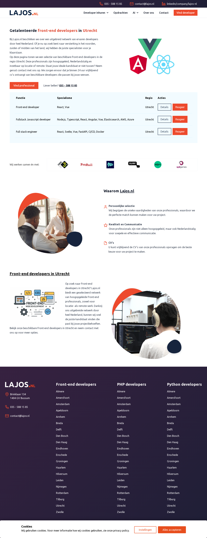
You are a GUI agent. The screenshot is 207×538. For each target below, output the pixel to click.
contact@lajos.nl (20, 415)
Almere (60, 391)
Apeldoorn (62, 410)
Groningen (62, 461)
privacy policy (121, 530)
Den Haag (61, 442)
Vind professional (24, 85)
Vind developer (186, 12)
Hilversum (61, 473)
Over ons (148, 12)
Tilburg (60, 499)
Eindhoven (62, 448)
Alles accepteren (172, 529)
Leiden (59, 480)
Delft (59, 429)
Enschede (61, 454)
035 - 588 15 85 (68, 85)
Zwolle (60, 512)
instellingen (145, 529)
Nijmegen (61, 486)
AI (135, 12)
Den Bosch (62, 435)
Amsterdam (63, 404)
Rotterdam (62, 493)
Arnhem (60, 416)
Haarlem (61, 467)
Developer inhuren (96, 12)
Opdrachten (120, 12)
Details (164, 107)
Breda (59, 423)
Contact (164, 12)
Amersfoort (62, 397)
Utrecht (60, 505)
